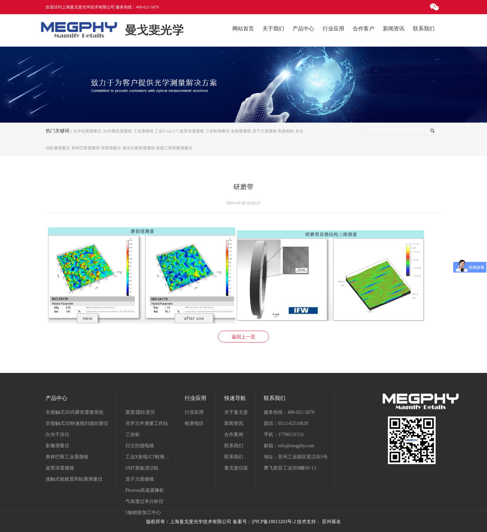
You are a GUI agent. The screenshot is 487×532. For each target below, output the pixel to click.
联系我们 (233, 445)
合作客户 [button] (363, 28)
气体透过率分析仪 (144, 501)
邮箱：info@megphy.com (289, 445)
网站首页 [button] (243, 28)
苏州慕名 (331, 521)
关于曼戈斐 (236, 412)
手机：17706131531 (284, 434)
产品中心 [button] (303, 28)
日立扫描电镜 (139, 445)
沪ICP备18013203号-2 (274, 521)
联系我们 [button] (424, 28)
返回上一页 (243, 336)
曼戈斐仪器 (236, 468)
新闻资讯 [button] (393, 28)
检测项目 (194, 423)
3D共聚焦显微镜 (117, 131)
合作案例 (233, 434)
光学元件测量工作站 (146, 423)
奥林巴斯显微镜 (85, 148)
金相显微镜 (241, 131)
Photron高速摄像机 (144, 490)
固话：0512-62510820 (286, 423)
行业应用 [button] (333, 28)
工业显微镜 (143, 131)
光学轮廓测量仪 (87, 131)
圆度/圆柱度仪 (140, 412)
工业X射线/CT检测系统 (149, 456)
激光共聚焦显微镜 (138, 148)
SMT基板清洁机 (142, 468)
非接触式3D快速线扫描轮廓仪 (77, 423)
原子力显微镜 (264, 131)
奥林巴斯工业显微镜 (67, 456)
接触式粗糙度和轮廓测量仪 (74, 479)
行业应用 (194, 412)
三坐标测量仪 (217, 131)
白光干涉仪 (57, 434)
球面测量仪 (111, 148)
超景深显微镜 (192, 131)
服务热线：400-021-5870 (289, 412)
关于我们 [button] (273, 28)
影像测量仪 (57, 445)
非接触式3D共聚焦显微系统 (74, 412)
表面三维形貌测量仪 (174, 148)
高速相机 (286, 131)
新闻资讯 (233, 423)
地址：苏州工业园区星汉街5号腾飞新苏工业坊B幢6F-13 (296, 462)
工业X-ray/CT (167, 131)
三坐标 (132, 434)
